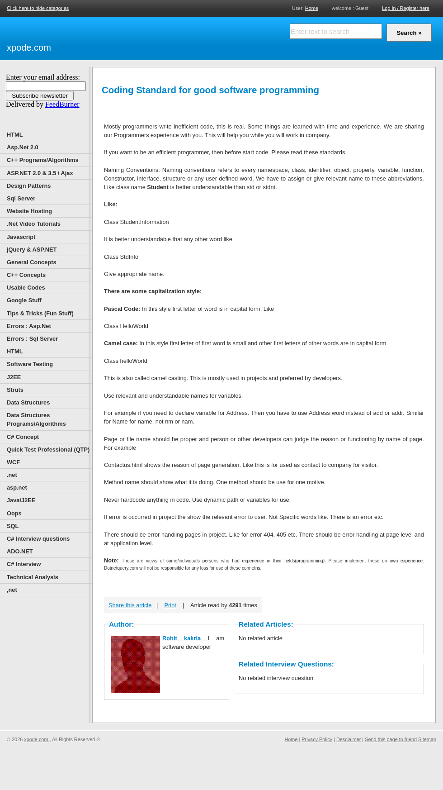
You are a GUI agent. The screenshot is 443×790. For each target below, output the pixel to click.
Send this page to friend (391, 739)
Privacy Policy (317, 739)
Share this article (129, 605)
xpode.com (29, 47)
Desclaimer (348, 739)
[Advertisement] (158, 37)
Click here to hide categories (38, 8)
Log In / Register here (405, 8)
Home (311, 7)
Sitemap (427, 739)
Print (170, 605)
